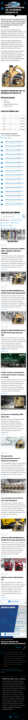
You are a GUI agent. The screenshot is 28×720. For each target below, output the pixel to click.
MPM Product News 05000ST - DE (14, 146)
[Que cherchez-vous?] (13, 216)
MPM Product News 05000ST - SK (14, 187)
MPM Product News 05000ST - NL (14, 175)
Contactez (3, 135)
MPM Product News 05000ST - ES (14, 158)
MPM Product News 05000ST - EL (14, 150)
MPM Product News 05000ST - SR (14, 195)
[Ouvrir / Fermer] (2, 2)
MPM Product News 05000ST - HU (14, 166)
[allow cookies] (14, 717)
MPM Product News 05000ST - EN (14, 154)
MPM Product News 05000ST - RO (14, 183)
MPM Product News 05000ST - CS (14, 141)
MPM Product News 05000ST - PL (14, 179)
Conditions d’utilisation (13, 670)
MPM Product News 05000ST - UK (14, 204)
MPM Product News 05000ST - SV (14, 199)
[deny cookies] (14, 713)
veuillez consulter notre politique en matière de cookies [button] (12, 708)
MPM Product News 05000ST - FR (14, 162)
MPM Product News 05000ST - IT (14, 170)
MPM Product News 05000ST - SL (14, 191)
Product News (6, 138)
